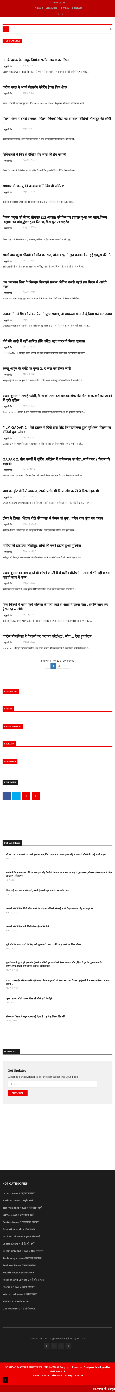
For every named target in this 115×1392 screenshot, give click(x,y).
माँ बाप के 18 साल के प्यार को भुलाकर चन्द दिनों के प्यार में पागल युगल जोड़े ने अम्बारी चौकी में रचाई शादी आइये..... (57, 854)
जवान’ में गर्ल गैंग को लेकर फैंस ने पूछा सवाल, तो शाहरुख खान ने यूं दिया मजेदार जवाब (57, 314)
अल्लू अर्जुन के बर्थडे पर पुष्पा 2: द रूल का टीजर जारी (37, 368)
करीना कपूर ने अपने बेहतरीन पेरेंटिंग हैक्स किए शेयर (35, 87)
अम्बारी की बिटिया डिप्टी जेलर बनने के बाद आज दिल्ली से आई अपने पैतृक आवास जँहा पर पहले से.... (50, 908)
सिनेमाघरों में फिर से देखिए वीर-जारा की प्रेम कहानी (34, 154)
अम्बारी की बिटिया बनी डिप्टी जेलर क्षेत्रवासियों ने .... (29, 926)
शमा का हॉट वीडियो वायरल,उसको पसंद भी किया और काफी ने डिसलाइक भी (51, 491)
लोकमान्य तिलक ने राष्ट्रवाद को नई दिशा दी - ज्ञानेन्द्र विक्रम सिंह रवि (35, 1016)
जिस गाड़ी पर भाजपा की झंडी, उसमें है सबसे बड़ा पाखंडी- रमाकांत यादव (37, 890)
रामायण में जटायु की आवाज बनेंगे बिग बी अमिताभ (34, 186)
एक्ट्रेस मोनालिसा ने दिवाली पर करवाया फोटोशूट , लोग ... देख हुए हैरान (47, 636)
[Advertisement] (57, 815)
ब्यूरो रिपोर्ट (8, 66)
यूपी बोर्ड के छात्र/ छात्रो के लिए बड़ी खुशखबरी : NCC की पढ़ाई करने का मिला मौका (43, 944)
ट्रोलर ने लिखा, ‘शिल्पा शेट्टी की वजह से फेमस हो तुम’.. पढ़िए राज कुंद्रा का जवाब (53, 518)
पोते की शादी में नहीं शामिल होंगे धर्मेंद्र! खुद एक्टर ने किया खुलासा (44, 341)
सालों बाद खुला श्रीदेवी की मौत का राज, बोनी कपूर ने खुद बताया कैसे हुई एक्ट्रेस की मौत (57, 255)
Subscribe (17, 1093)
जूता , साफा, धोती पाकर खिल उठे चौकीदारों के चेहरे (29, 998)
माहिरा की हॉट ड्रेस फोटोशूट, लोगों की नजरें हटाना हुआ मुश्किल (42, 546)
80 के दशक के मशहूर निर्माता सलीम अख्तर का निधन (36, 60)
